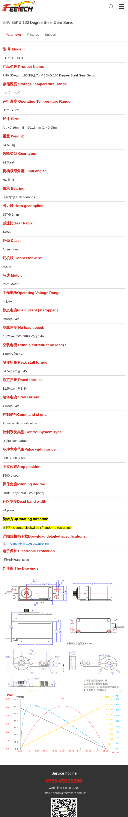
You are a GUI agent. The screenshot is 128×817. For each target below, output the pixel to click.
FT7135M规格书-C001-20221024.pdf (27, 543)
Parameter (13, 34)
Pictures (33, 34)
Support (50, 34)
